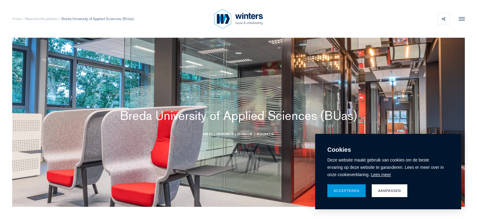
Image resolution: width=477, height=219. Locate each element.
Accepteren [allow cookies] (346, 191)
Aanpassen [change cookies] (389, 191)
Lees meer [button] (381, 174)
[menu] (460, 18)
